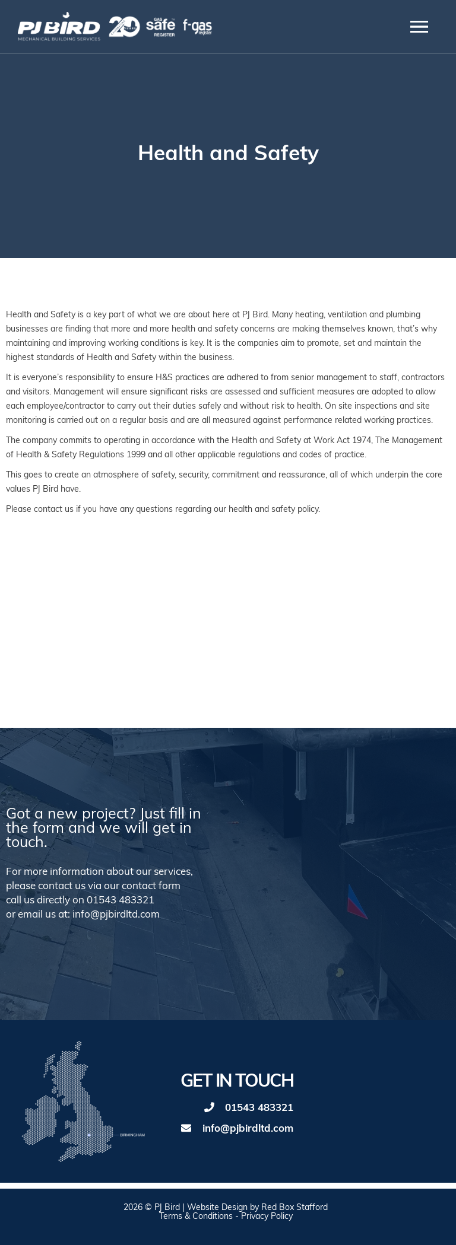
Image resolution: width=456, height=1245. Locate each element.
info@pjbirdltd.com (247, 1129)
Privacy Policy (267, 1216)
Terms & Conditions (196, 1216)
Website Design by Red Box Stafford (257, 1207)
